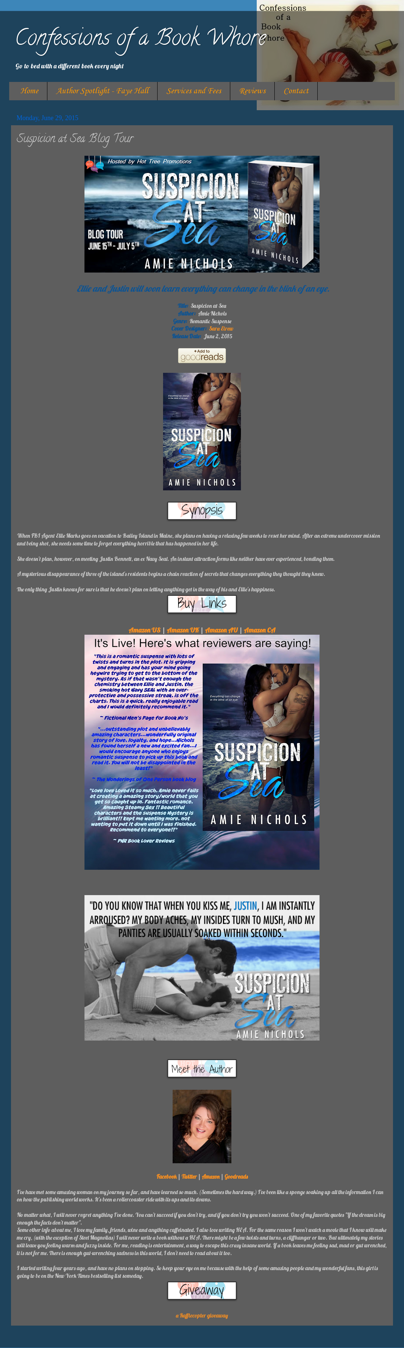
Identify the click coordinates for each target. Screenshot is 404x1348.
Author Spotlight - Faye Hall (102, 91)
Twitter (189, 1176)
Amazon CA (259, 630)
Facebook (166, 1176)
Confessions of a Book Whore (140, 40)
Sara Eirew (221, 328)
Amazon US (144, 630)
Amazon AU (221, 630)
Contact (296, 91)
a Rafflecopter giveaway (202, 1315)
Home (29, 91)
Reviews (252, 91)
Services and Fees (193, 91)
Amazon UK (183, 630)
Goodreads (236, 1176)
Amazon (211, 1176)
